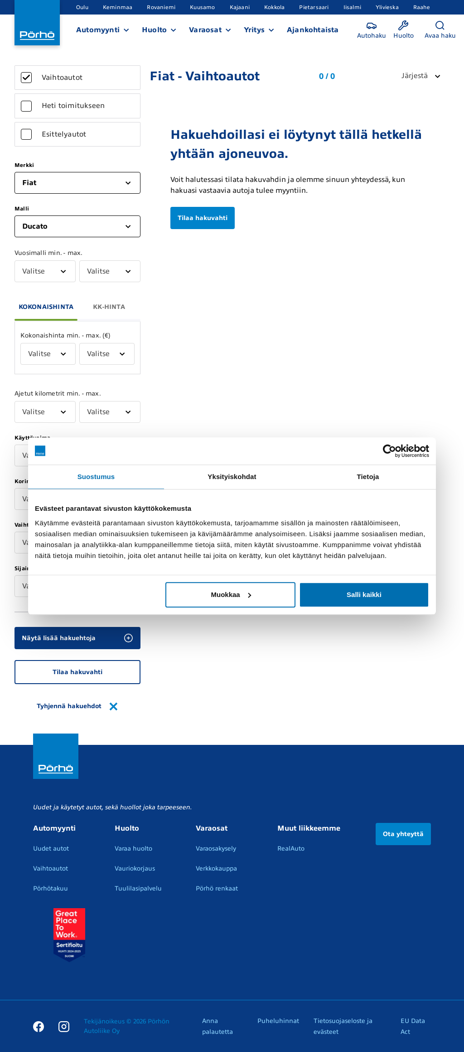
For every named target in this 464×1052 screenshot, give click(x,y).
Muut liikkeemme (308, 828)
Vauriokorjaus (135, 868)
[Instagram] (63, 1026)
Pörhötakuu (50, 888)
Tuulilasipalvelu (138, 888)
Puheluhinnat (278, 1021)
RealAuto (290, 848)
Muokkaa (231, 594)
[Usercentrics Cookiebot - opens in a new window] (389, 451)
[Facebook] (38, 1026)
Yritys (254, 30)
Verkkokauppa (216, 868)
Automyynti (98, 30)
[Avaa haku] (440, 30)
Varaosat (205, 30)
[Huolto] (403, 30)
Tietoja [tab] (368, 476)
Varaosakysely (216, 848)
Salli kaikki (364, 594)
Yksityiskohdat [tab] (232, 476)
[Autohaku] (371, 30)
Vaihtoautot (50, 868)
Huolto (154, 30)
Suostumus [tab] (96, 476)
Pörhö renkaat (217, 888)
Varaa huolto (133, 848)
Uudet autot (51, 848)
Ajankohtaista (313, 30)
